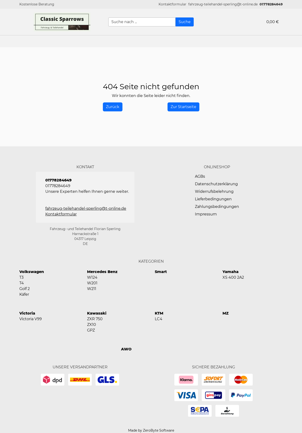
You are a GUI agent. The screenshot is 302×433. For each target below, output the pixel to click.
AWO (126, 349)
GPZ (91, 330)
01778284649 (271, 4)
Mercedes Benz (102, 271)
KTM (159, 313)
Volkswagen (31, 271)
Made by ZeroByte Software (151, 430)
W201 (92, 283)
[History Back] (112, 106)
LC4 (158, 319)
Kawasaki (96, 313)
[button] (172, 4)
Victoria (27, 313)
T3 (21, 277)
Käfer (24, 294)
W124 (92, 277)
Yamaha (230, 271)
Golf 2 (24, 288)
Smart (161, 271)
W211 (91, 288)
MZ (225, 313)
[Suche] (185, 21)
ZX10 (91, 324)
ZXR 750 (95, 319)
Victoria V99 (30, 319)
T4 (21, 283)
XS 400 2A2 (233, 277)
